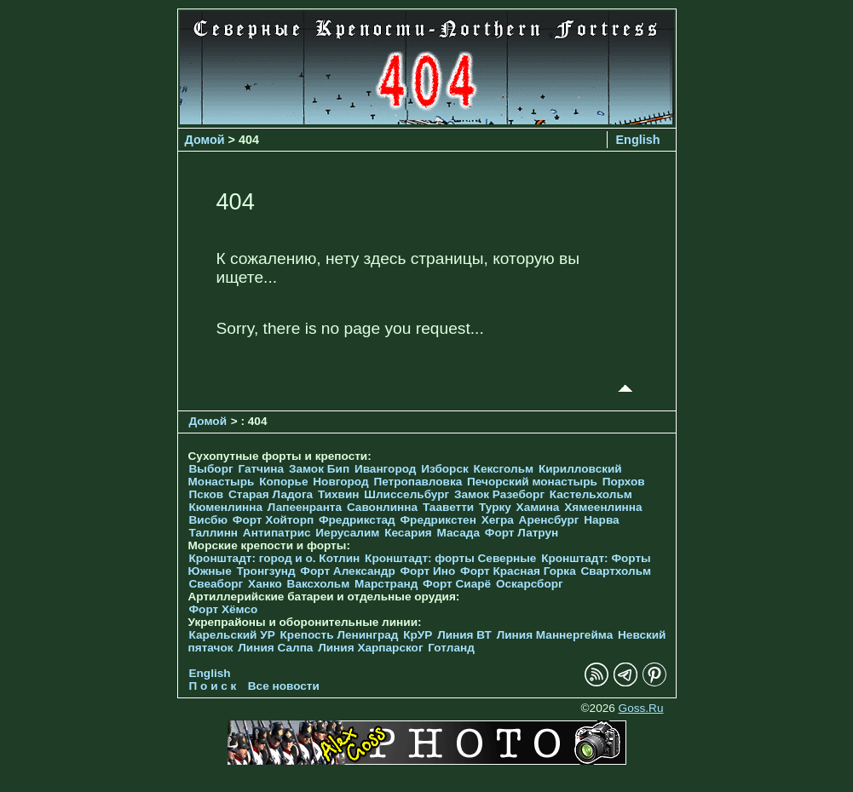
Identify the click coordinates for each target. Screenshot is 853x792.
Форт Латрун (521, 532)
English (638, 139)
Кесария (408, 532)
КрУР (417, 634)
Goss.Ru (641, 708)
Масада (458, 532)
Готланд (451, 647)
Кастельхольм (591, 494)
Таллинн (214, 532)
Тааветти (448, 507)
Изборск (445, 468)
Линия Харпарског (370, 647)
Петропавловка (417, 481)
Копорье (283, 481)
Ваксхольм (318, 583)
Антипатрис (277, 532)
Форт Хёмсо (223, 609)
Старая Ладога (270, 494)
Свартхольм (615, 571)
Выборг (211, 468)
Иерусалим (347, 532)
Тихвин (339, 494)
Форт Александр (347, 571)
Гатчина (261, 468)
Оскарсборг (529, 583)
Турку (495, 507)
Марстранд (386, 583)
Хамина (538, 507)
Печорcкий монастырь (532, 481)
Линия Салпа (275, 647)
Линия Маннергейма (555, 634)
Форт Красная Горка (518, 571)
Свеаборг (216, 583)
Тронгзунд (265, 571)
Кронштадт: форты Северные (450, 558)
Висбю (208, 520)
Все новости (284, 686)
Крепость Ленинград (339, 634)
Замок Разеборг (499, 494)
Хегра (497, 520)
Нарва (601, 520)
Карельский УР (232, 634)
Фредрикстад (357, 520)
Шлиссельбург (406, 494)
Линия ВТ (464, 634)
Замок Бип (319, 468)
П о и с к (213, 686)
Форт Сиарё (457, 583)
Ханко (265, 583)
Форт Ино (428, 571)
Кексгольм (504, 468)
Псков (206, 494)
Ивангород (385, 468)
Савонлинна (382, 507)
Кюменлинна (226, 507)
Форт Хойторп (273, 520)
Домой (205, 139)
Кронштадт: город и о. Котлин (274, 558)
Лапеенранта (305, 507)
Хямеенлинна (603, 507)
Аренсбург (549, 520)
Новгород (340, 481)
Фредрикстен (438, 520)
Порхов (623, 481)
